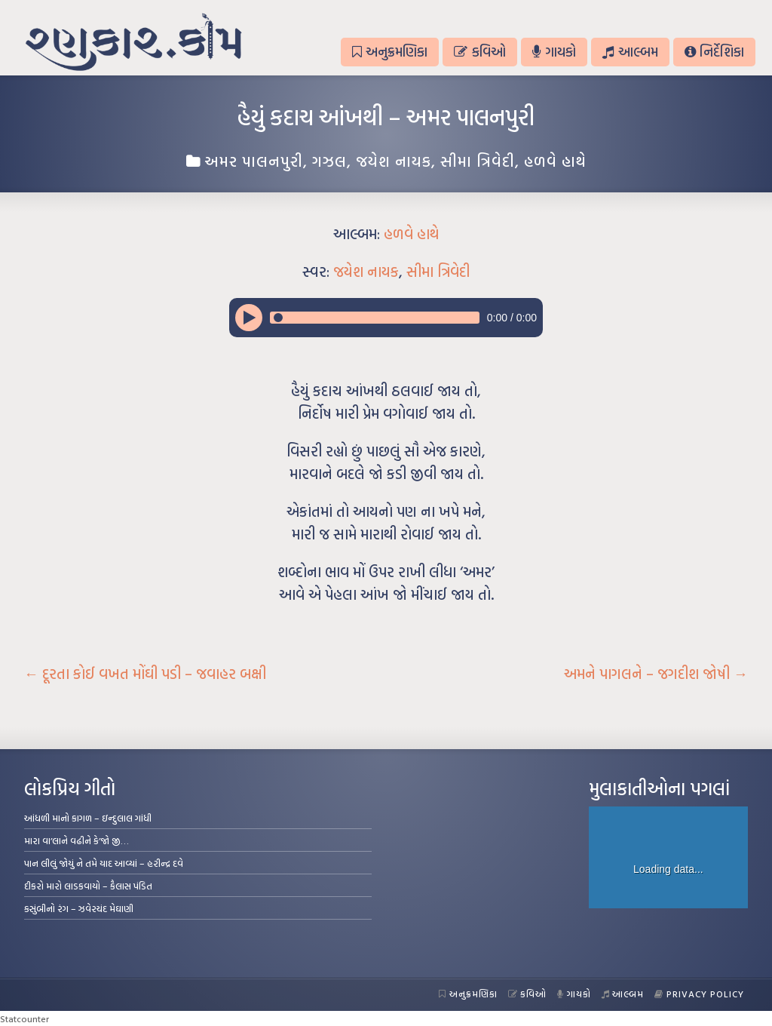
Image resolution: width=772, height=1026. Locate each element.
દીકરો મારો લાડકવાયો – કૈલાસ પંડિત (88, 885)
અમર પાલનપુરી (253, 160)
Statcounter (24, 1018)
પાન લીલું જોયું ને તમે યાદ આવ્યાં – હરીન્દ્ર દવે (103, 863)
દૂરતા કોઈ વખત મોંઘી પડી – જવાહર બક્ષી (145, 673)
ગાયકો (554, 51)
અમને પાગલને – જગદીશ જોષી (656, 673)
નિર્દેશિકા (714, 51)
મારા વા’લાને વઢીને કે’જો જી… (76, 840)
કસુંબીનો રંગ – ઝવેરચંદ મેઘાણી (78, 908)
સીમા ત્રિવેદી (477, 160)
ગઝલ (329, 160)
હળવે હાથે (555, 160)
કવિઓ (479, 51)
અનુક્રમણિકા (389, 51)
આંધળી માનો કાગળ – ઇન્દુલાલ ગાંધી (88, 818)
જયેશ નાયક (393, 160)
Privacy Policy (699, 993)
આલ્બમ (629, 51)
